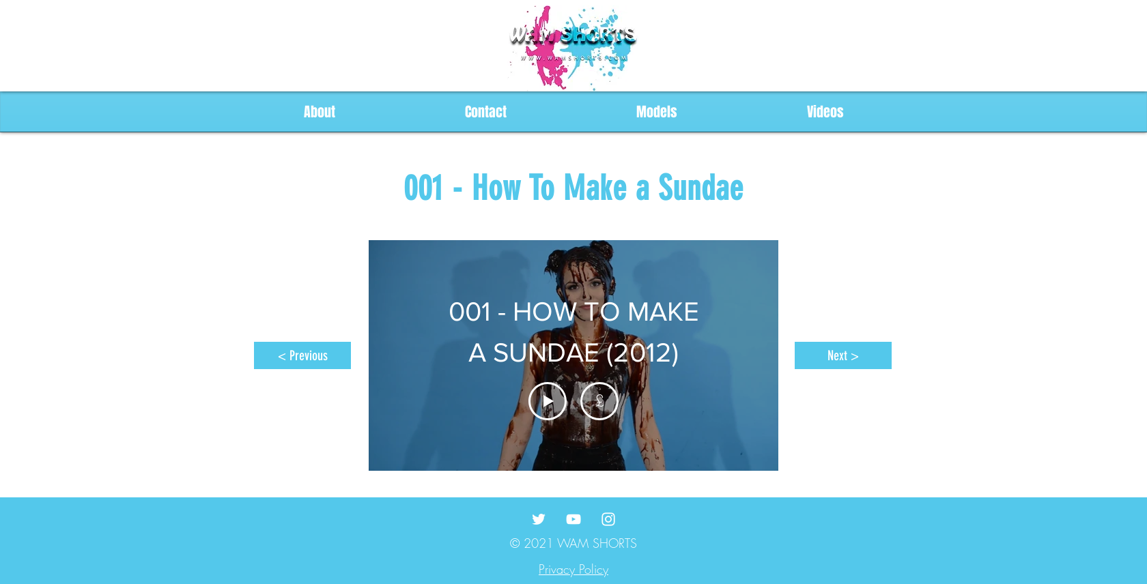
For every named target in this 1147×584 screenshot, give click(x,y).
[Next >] (843, 355)
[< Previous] (302, 355)
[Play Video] (547, 401)
